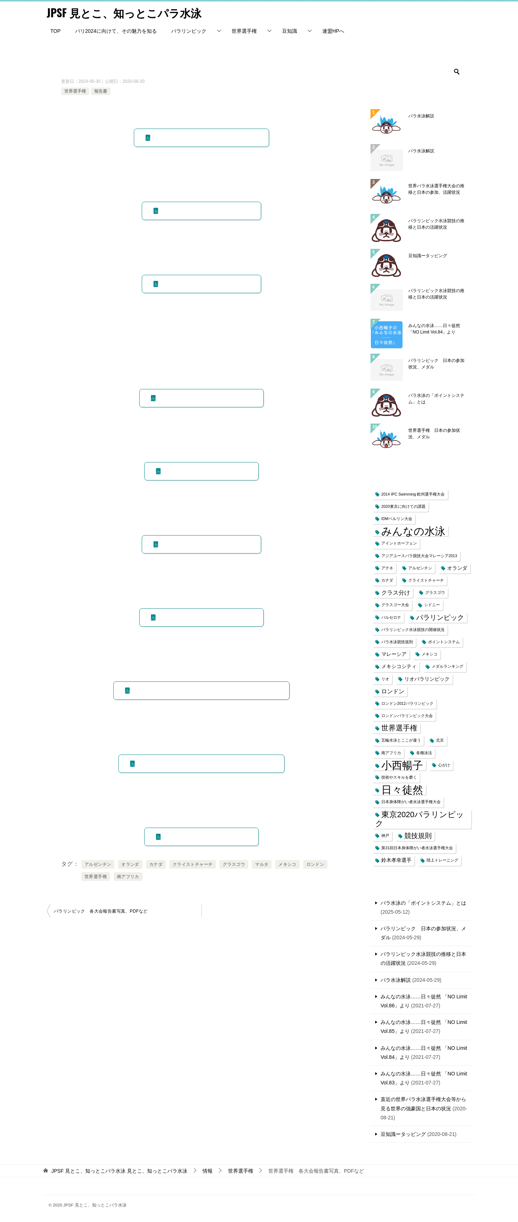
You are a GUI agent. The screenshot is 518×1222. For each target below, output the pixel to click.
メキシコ (287, 864)
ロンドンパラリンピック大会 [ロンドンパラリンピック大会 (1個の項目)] (407, 715)
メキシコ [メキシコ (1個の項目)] (429, 654)
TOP (55, 30)
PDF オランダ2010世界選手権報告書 (204, 544)
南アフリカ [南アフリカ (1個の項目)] (391, 752)
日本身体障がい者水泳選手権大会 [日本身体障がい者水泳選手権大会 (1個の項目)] (411, 802)
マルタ (261, 864)
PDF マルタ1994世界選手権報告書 (204, 836)
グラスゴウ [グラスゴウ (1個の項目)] (435, 592)
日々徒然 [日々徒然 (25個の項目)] (402, 789)
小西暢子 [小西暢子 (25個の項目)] (402, 765)
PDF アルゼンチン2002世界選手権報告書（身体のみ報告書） (205, 690)
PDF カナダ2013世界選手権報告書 (204, 471)
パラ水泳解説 (421, 115)
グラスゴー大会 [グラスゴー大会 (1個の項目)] (395, 605)
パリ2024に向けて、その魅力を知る (116, 30)
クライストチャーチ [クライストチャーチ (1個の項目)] (426, 580)
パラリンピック (188, 30)
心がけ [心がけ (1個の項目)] (444, 764)
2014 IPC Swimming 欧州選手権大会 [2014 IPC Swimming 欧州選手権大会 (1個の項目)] (413, 494)
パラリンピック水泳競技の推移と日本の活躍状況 (436, 223)
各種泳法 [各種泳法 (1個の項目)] (424, 752)
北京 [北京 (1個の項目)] (440, 740)
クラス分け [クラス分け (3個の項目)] (395, 593)
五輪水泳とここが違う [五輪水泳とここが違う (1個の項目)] (401, 740)
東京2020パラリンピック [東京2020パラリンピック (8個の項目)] (419, 819)
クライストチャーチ (193, 864)
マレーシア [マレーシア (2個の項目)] (393, 654)
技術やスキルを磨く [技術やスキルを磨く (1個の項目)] (399, 777)
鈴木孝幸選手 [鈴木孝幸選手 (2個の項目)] (396, 860)
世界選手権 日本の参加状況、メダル (434, 433)
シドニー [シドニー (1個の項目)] (432, 605)
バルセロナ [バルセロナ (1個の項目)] (391, 617)
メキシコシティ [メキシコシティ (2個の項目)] (399, 666)
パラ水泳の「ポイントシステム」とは (436, 398)
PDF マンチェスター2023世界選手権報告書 (204, 137)
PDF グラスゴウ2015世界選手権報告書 (205, 398)
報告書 (100, 90)
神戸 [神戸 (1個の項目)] (385, 835)
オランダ (130, 864)
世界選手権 (244, 30)
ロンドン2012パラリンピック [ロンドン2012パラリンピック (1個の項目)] (407, 703)
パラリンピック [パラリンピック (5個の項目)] (440, 617)
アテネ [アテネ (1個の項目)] (387, 567)
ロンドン (315, 864)
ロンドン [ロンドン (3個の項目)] (392, 691)
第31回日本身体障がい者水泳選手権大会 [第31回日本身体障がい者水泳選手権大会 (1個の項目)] (417, 847)
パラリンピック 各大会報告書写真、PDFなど (101, 910)
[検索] (421, 71)
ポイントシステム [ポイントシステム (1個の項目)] (444, 641)
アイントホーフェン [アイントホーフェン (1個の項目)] (399, 543)
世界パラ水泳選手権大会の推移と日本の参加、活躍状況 (436, 188)
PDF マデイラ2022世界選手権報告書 (204, 210)
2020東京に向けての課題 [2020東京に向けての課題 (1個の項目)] (403, 506)
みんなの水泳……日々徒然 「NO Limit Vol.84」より (434, 328)
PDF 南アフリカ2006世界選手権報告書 (205, 617)
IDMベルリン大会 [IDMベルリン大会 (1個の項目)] (396, 518)
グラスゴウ (234, 864)
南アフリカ (128, 876)
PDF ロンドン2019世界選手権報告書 (204, 283)
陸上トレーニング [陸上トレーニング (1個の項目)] (442, 860)
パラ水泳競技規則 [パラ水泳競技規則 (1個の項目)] (397, 641)
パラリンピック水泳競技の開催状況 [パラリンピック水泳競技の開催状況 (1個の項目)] (413, 629)
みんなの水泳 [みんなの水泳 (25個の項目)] (413, 531)
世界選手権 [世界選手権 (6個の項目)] (399, 728)
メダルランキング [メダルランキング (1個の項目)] (447, 666)
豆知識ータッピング (427, 255)
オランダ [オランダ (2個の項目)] (457, 567)
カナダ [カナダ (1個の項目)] (387, 580)
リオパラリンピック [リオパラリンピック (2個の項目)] (427, 678)
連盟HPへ (333, 30)
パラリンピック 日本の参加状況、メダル (436, 363)
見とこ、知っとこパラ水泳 (119, 1170)
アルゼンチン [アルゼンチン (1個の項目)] (420, 567)
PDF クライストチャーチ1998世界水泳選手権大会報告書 (204, 763)
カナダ (156, 864)
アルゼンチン (98, 864)
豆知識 (289, 30)
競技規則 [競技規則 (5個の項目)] (418, 835)
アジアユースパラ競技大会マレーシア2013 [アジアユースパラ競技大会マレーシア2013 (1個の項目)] (419, 555)
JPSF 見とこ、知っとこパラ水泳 (124, 12)
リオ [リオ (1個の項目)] (385, 678)
